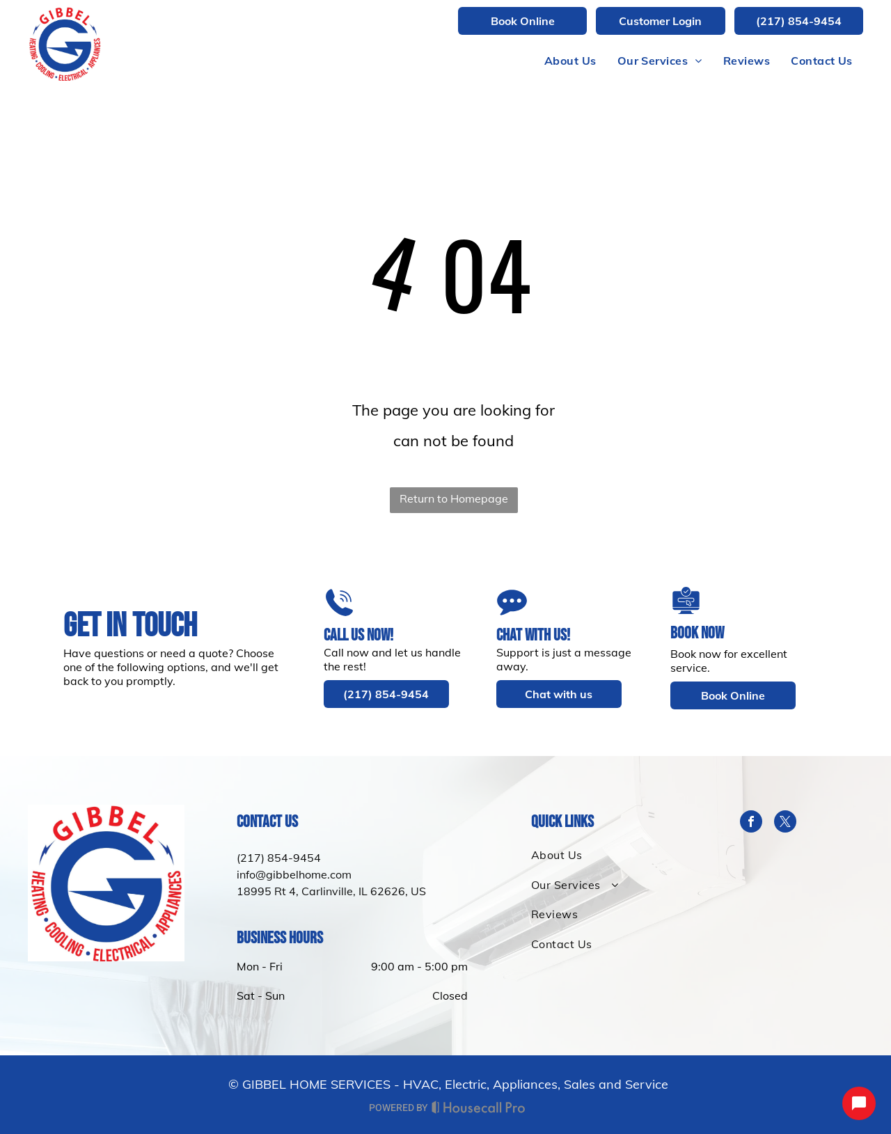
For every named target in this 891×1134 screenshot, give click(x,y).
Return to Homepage (454, 498)
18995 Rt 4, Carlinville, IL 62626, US (331, 891)
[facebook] (751, 823)
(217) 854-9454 (279, 858)
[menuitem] (570, 60)
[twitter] (785, 823)
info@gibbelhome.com (294, 874)
